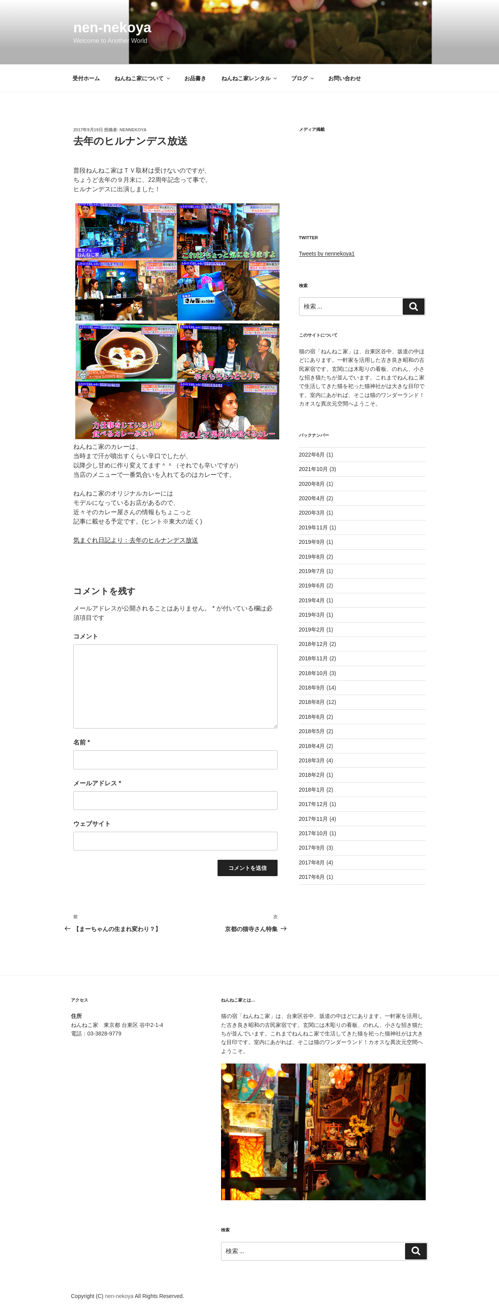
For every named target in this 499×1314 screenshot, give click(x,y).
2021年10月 (313, 469)
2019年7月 (312, 571)
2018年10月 (313, 673)
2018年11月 (313, 658)
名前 (81, 742)
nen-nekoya (112, 27)
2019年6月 (312, 585)
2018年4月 (312, 746)
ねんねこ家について (143, 78)
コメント (85, 636)
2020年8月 (312, 484)
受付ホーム (86, 78)
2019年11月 (313, 527)
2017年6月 (312, 877)
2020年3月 (312, 513)
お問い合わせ (344, 78)
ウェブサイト (92, 823)
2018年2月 (312, 775)
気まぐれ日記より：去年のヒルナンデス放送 (135, 540)
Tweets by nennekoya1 (327, 253)
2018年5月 (312, 731)
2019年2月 (312, 629)
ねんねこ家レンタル (249, 78)
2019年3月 (312, 615)
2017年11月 (313, 819)
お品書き (195, 78)
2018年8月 (312, 702)
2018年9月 (312, 687)
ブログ (303, 78)
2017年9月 (312, 848)
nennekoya (133, 129)
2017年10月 (313, 833)
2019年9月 (312, 542)
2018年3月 (312, 760)
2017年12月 (313, 804)
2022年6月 (312, 455)
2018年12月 (313, 644)
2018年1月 (312, 790)
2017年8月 (312, 862)
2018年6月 (312, 717)
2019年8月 (312, 557)
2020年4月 (312, 498)
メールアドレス (97, 783)
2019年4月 (312, 600)
